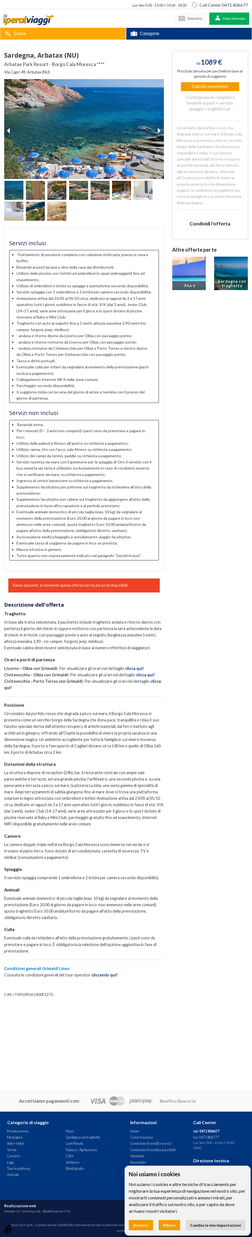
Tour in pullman (18, 1168)
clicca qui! (134, 668)
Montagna (14, 1137)
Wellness (73, 1162)
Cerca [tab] (15, 34)
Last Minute (74, 1143)
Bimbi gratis (75, 1168)
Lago (10, 1162)
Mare (70, 1131)
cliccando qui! (104, 975)
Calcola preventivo (210, 86)
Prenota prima (17, 1131)
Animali (13, 1174)
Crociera (13, 1156)
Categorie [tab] (145, 34)
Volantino (190, 17)
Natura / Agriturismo (81, 1150)
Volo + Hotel (15, 1143)
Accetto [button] (141, 1225)
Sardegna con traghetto (83, 1137)
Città (69, 1156)
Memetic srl (12, 1211)
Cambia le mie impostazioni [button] (215, 1225)
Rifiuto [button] (169, 1225)
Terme (11, 1150)
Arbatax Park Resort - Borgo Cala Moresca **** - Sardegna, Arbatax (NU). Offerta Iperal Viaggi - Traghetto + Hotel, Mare (28, 18)
